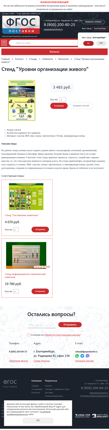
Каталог (19, 59)
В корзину (59, 108)
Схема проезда (40, 362)
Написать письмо (83, 362)
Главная (5, 59)
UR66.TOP (82, 416)
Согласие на (56, 336)
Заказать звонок (94, 22)
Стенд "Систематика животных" (24, 215)
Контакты (36, 394)
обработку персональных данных (62, 336)
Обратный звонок (14, 362)
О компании (37, 391)
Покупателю (51, 382)
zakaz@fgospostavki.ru (53, 30)
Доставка (49, 394)
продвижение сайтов (82, 418)
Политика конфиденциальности (94, 397)
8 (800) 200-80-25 (59, 25)
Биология (63, 59)
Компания (36, 382)
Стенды (33, 59)
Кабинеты (47, 59)
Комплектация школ (54, 397)
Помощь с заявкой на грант (57, 391)
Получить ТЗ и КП (82, 108)
